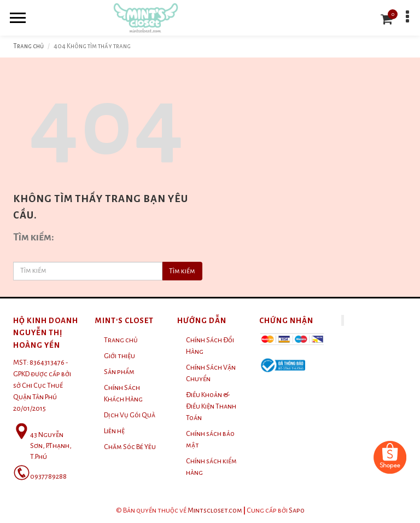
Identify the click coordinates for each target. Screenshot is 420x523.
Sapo (297, 510)
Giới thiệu (119, 356)
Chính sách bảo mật (210, 439)
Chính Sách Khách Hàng (123, 393)
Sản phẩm (119, 372)
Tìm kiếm (182, 271)
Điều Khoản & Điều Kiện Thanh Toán (211, 406)
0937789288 (48, 476)
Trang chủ (28, 46)
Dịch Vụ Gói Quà (129, 415)
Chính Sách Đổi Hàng (210, 345)
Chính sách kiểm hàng (211, 466)
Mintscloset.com (215, 510)
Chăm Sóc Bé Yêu (130, 447)
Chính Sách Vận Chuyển (211, 373)
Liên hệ (114, 431)
